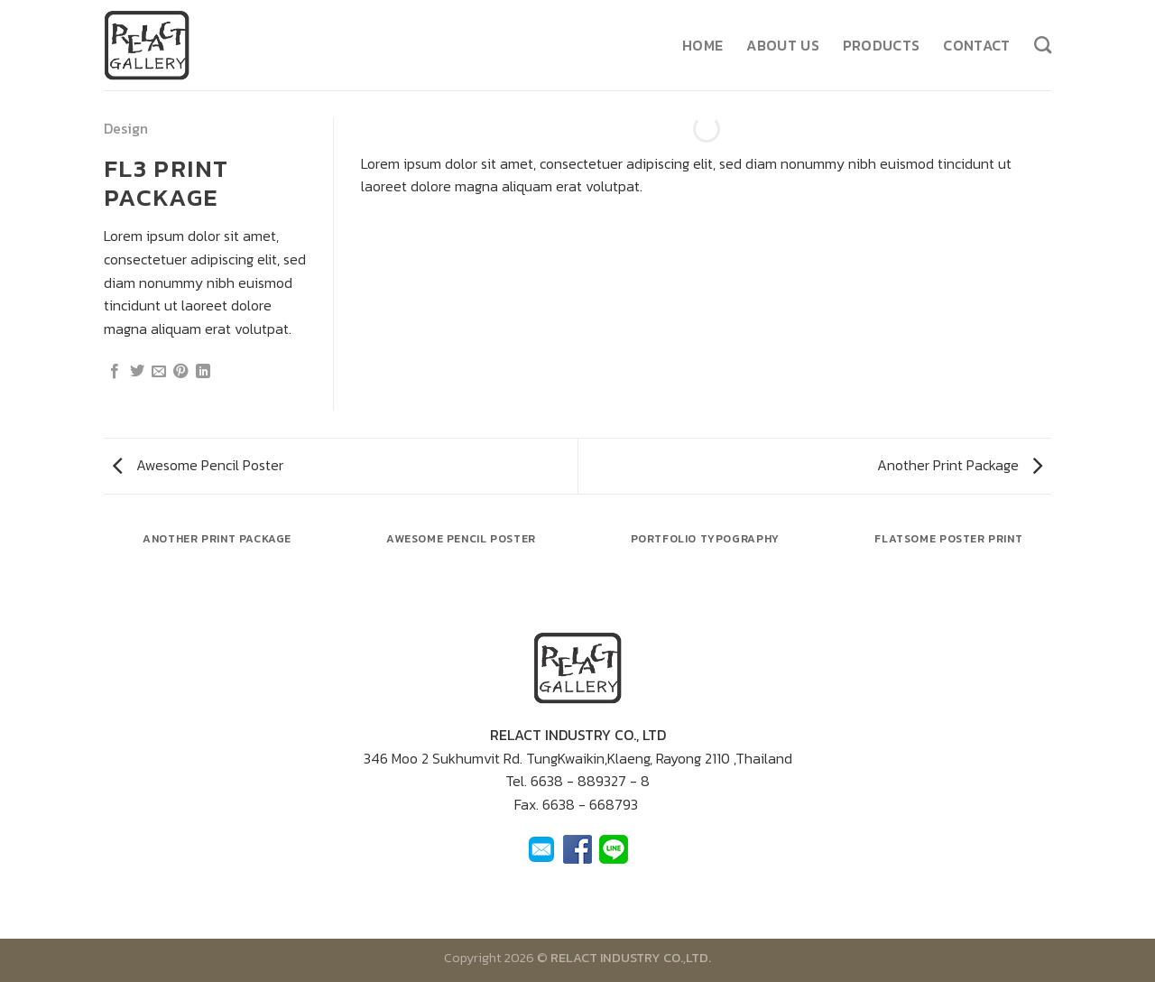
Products (881, 45)
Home (702, 45)
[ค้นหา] (1042, 44)
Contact (976, 45)
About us (782, 45)
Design (126, 128)
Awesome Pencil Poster (198, 465)
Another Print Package (959, 465)
